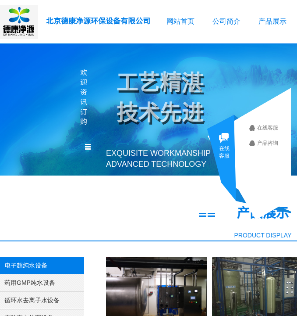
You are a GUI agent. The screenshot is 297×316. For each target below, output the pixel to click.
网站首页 (180, 21)
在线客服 (270, 128)
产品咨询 (270, 143)
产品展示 (272, 21)
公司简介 (226, 21)
